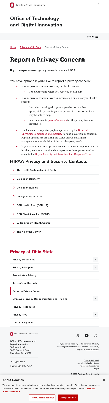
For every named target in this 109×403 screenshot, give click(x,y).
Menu (90, 36)
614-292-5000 (92, 350)
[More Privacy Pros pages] (95, 314)
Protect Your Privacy (24, 275)
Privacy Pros (20, 314)
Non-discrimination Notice (88, 363)
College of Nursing (28, 187)
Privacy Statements (24, 259)
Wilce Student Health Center (33, 223)
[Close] (104, 382)
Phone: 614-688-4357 (21, 366)
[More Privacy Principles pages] (95, 267)
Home (13, 47)
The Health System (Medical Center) (37, 170)
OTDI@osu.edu (17, 362)
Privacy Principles (23, 267)
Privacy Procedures (24, 307)
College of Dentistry (28, 179)
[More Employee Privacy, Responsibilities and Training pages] (95, 298)
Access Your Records (25, 283)
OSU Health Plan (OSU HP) (32, 205)
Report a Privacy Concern (27, 291)
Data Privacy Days (23, 322)
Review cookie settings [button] (89, 366)
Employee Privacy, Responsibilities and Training (40, 299)
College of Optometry (29, 196)
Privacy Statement (91, 360)
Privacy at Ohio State (30, 47)
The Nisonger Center (29, 232)
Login (96, 369)
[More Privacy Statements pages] (95, 259)
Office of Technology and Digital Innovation (36, 21)
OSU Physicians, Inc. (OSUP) (33, 214)
